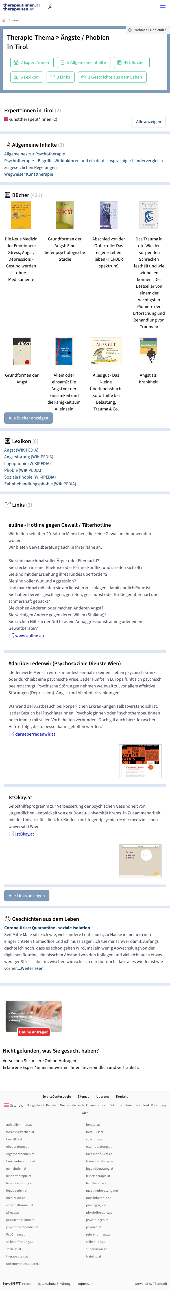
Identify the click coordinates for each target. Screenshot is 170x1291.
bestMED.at (14, 1139)
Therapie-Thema (30, 38)
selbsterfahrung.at (19, 1241)
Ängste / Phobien (85, 38)
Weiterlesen (32, 968)
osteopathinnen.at (19, 1205)
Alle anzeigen (148, 122)
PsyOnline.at (15, 1234)
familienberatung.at (20, 1161)
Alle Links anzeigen (27, 896)
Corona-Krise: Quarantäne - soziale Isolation (47, 928)
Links (18, 505)
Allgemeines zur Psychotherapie (34, 154)
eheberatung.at (17, 1146)
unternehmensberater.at (24, 1263)
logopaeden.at (16, 1190)
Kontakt (122, 1096)
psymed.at (93, 1227)
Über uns (102, 1096)
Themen (15, 20)
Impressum (85, 1283)
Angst (21, 450)
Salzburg (116, 1105)
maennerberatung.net (102, 1190)
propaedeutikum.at (20, 1220)
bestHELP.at (94, 1132)
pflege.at (12, 1212)
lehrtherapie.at (97, 1183)
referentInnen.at (98, 1234)
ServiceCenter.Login (56, 1096)
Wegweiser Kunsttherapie (28, 174)
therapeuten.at (17, 1256)
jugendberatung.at (99, 1168)
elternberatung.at (99, 1146)
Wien (85, 1113)
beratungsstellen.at (20, 1132)
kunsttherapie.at (98, 1176)
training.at (93, 1256)
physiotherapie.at (99, 1212)
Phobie (22, 470)
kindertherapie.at (18, 1176)
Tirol (21, 47)
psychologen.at (97, 1220)
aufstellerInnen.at (19, 1124)
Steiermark (132, 1105)
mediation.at (15, 1198)
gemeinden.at (16, 1168)
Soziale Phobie (30, 477)
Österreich (14, 1105)
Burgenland (35, 1105)
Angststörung (28, 457)
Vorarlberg (158, 1105)
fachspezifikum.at (99, 1154)
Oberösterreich (97, 1105)
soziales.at (13, 1249)
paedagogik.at (96, 1205)
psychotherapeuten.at (22, 1227)
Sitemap (84, 1096)
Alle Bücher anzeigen (28, 418)
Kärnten (52, 1105)
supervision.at (96, 1249)
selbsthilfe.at (95, 1241)
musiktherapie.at (98, 1198)
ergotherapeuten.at (20, 1154)
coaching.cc (94, 1139)
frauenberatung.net (100, 1161)
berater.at (93, 1124)
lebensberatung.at (19, 1183)
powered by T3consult (151, 1283)
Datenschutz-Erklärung (54, 1283)
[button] (162, 7)
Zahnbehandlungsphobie (40, 484)
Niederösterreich (72, 1105)
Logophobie (27, 464)
